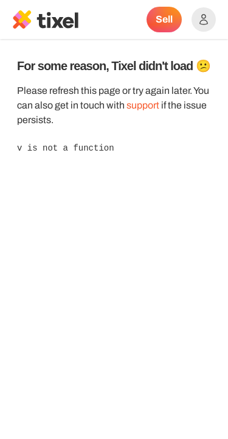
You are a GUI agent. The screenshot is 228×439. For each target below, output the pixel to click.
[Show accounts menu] (204, 19)
